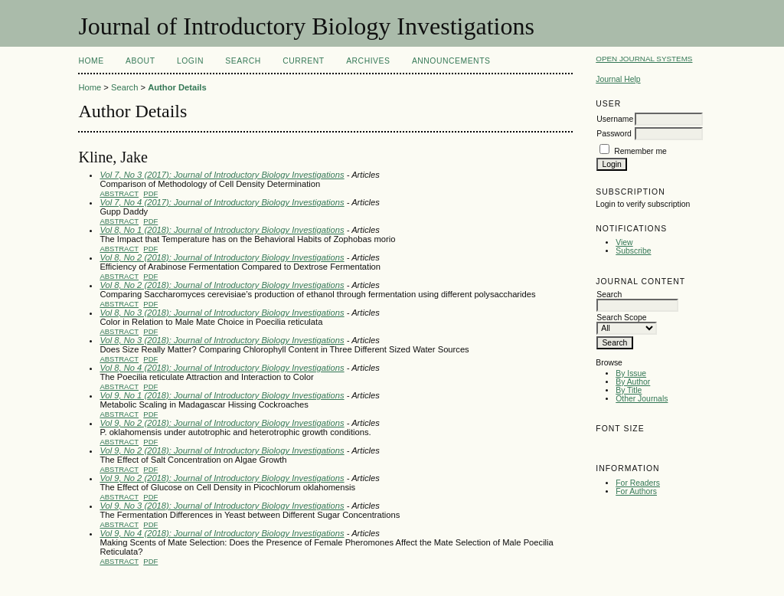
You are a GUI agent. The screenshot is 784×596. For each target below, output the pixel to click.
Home (90, 61)
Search (242, 61)
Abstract (119, 193)
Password (614, 133)
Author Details (177, 87)
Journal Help (618, 79)
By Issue (631, 373)
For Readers (638, 483)
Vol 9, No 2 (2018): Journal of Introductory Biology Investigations (222, 422)
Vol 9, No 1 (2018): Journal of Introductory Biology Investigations (222, 395)
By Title (629, 390)
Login (190, 61)
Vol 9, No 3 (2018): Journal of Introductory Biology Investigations (222, 505)
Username (614, 119)
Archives (368, 61)
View (624, 242)
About (140, 61)
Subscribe (633, 251)
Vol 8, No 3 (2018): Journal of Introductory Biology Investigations (222, 312)
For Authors (636, 491)
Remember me (640, 151)
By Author (633, 382)
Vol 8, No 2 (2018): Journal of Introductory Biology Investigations (222, 257)
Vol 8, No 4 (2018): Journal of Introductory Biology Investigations (222, 367)
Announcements (451, 61)
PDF (150, 193)
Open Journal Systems (644, 58)
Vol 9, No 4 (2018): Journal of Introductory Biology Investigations (222, 533)
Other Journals (642, 399)
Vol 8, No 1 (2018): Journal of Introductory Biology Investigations (222, 229)
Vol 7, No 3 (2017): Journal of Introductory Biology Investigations (222, 174)
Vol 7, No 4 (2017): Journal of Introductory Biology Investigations (222, 202)
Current (303, 61)
